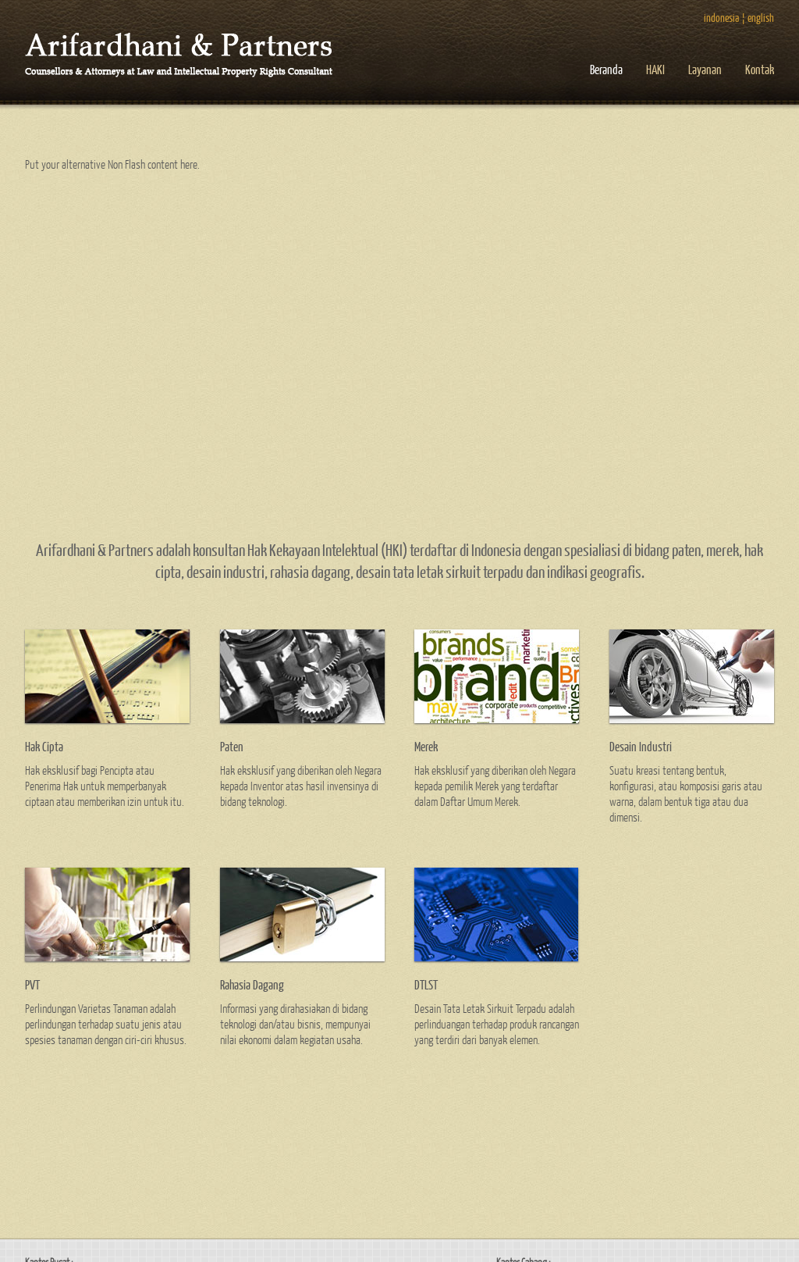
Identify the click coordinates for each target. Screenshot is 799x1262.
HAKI (655, 69)
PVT (32, 984)
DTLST (426, 984)
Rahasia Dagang (252, 984)
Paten (231, 746)
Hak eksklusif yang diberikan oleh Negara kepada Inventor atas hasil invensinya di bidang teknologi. (301, 785)
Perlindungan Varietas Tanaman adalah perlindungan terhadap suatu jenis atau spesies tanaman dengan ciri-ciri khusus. (105, 1023)
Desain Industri (640, 746)
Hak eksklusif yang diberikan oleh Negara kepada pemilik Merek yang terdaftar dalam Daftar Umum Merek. (495, 785)
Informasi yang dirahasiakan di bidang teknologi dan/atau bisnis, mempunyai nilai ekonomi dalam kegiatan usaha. (295, 1023)
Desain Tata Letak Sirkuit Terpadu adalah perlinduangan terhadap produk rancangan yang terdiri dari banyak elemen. (496, 1023)
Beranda (606, 69)
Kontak (759, 69)
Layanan (705, 69)
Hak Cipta (44, 746)
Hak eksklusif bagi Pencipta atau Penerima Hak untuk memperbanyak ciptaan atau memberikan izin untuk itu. (104, 785)
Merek (426, 746)
